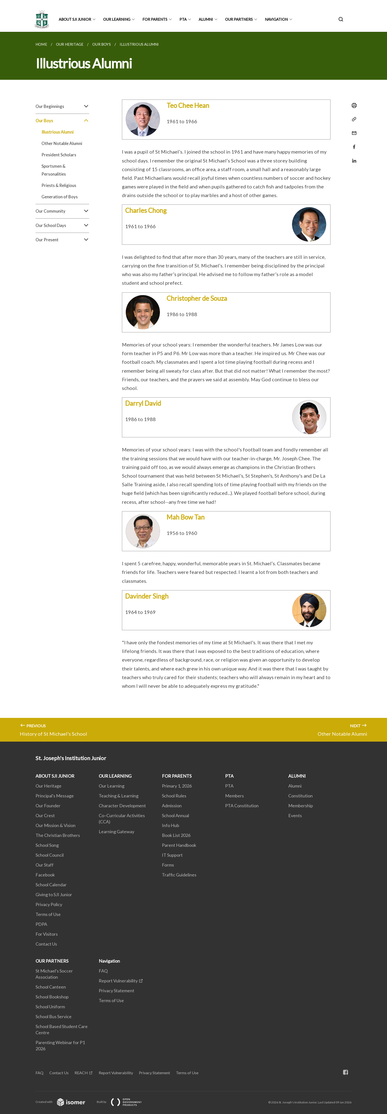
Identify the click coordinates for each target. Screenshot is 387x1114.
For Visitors (47, 934)
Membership (300, 805)
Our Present (62, 240)
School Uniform (50, 1006)
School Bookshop (52, 996)
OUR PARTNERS (239, 19)
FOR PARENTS (154, 19)
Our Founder (48, 805)
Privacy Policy (49, 904)
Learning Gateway (116, 831)
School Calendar (51, 884)
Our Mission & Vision (56, 825)
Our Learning (111, 786)
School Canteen (51, 987)
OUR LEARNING (116, 19)
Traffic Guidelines (179, 874)
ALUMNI (206, 19)
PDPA (41, 924)
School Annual (175, 815)
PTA (183, 19)
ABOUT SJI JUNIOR (75, 19)
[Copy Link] (352, 119)
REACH (81, 1072)
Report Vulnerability (118, 980)
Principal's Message (55, 795)
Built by (123, 1102)
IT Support (172, 855)
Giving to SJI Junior (54, 894)
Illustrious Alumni (57, 132)
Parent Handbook (179, 845)
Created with (64, 1102)
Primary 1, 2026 (177, 786)
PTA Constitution (242, 805)
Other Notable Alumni (61, 143)
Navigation (276, 19)
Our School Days (62, 225)
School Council (50, 855)
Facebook (45, 874)
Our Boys (62, 121)
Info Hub (170, 825)
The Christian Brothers (58, 835)
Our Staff (45, 865)
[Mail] (352, 130)
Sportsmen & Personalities (53, 170)
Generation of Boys (59, 196)
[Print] (352, 105)
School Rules (174, 795)
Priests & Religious (58, 185)
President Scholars (58, 154)
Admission (172, 805)
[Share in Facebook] (352, 144)
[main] (193, 387)
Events (295, 815)
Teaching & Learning (118, 795)
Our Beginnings (62, 106)
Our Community (62, 211)
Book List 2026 (176, 835)
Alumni (295, 786)
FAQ (103, 970)
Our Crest (45, 815)
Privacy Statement (116, 990)
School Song (47, 845)
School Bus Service (54, 1016)
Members (234, 795)
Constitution (300, 795)
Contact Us (46, 944)
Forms (168, 865)
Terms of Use (48, 914)
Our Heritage (48, 786)
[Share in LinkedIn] (352, 157)
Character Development (122, 805)
